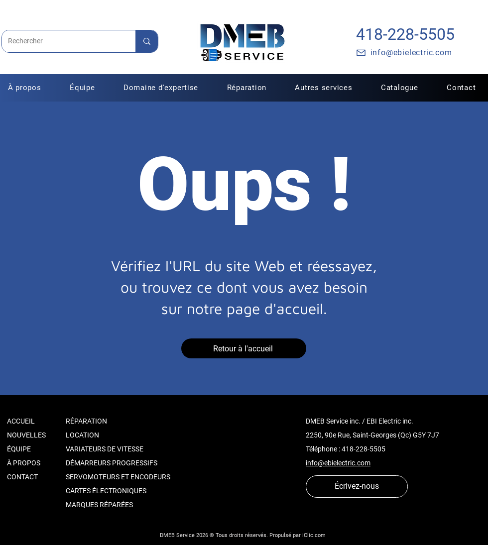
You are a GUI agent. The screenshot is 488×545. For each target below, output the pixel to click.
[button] (247, 87)
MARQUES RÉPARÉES (99, 505)
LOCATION (82, 435)
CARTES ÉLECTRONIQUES (106, 491)
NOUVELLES (26, 435)
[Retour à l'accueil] (243, 348)
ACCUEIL (21, 421)
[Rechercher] (61, 41)
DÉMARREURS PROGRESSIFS (111, 463)
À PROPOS (23, 463)
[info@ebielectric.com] (403, 53)
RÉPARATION (86, 421)
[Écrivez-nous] (357, 486)
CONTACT (22, 477)
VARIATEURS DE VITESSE (104, 449)
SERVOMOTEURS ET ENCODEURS (118, 477)
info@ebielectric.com (338, 463)
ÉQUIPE (19, 449)
